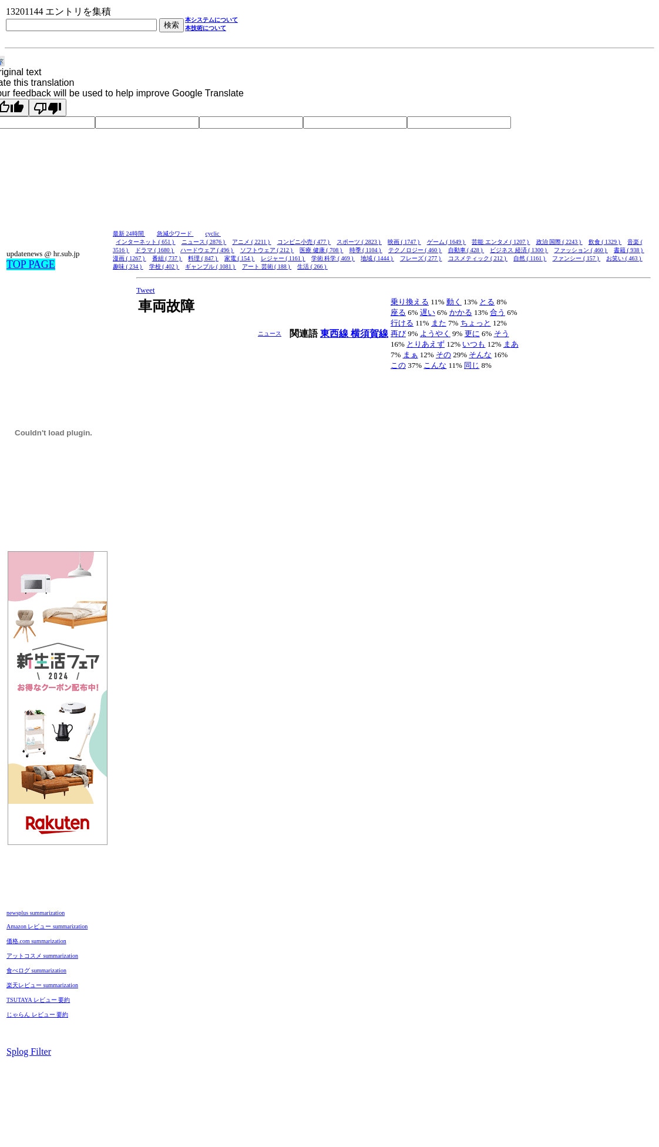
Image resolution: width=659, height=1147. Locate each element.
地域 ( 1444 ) (377, 258)
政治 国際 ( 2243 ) (559, 242)
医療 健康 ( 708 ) (321, 250)
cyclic (213, 233)
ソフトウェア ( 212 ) (267, 250)
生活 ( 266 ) (312, 266)
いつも (473, 344)
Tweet (145, 290)
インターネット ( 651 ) (146, 242)
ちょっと (475, 322)
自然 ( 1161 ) (529, 258)
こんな (434, 365)
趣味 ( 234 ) (128, 266)
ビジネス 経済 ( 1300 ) (519, 250)
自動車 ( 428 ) (466, 250)
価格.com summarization (36, 941)
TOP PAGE (30, 264)
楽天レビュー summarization (42, 985)
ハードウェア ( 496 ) (207, 250)
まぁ (410, 354)
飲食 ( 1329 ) (605, 242)
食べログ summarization (36, 970)
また (438, 322)
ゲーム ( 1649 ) (446, 242)
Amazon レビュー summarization (47, 926)
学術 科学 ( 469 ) (333, 258)
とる (487, 301)
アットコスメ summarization (42, 956)
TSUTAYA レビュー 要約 (38, 1000)
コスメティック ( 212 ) (478, 258)
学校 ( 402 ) (164, 266)
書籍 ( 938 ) (629, 250)
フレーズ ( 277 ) (421, 258)
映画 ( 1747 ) (404, 242)
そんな (480, 354)
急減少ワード (175, 233)
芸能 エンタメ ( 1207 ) (501, 242)
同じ (471, 365)
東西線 (335, 333)
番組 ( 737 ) (167, 258)
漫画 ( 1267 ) (129, 258)
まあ (511, 344)
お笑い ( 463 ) (624, 258)
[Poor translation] (47, 107)
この (398, 365)
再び (398, 333)
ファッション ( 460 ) (581, 250)
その (443, 354)
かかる (460, 312)
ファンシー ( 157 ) (576, 258)
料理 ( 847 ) (203, 258)
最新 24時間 (129, 233)
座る (398, 312)
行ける (402, 322)
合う (497, 312)
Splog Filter (28, 1052)
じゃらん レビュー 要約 (37, 1014)
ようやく (435, 333)
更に (472, 333)
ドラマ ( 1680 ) (154, 250)
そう (501, 333)
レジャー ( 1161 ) (283, 258)
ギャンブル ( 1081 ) (210, 266)
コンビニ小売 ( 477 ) (304, 242)
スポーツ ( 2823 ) (359, 242)
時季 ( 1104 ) (365, 250)
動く (454, 301)
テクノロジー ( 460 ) (415, 250)
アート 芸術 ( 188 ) (266, 266)
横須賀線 (369, 333)
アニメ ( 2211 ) (251, 242)
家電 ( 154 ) (239, 258)
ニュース (269, 333)
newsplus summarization (35, 913)
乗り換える (410, 301)
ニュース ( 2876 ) (204, 242)
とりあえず (425, 344)
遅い (427, 312)
